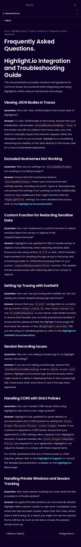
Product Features (37, 31)
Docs (6, 31)
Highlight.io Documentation (35, 204)
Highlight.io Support (50, 458)
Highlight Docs (19, 31)
